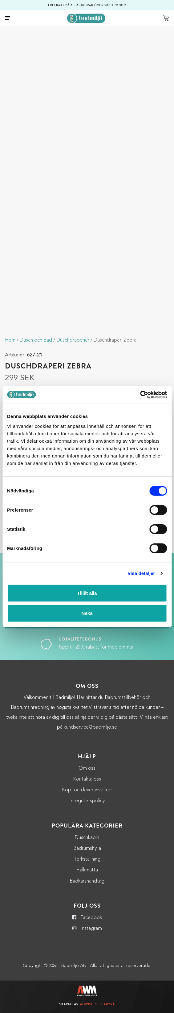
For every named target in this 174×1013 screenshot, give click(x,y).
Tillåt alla (87, 592)
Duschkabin (87, 837)
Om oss (87, 768)
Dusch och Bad (36, 340)
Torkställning (87, 859)
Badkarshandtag (87, 881)
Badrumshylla (87, 848)
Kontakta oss (87, 779)
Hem (10, 340)
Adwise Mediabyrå (97, 1004)
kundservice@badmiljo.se (90, 727)
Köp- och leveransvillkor (87, 790)
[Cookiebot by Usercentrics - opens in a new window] (140, 394)
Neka (87, 613)
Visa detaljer (141, 573)
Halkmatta (87, 870)
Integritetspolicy (87, 800)
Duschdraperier (72, 340)
